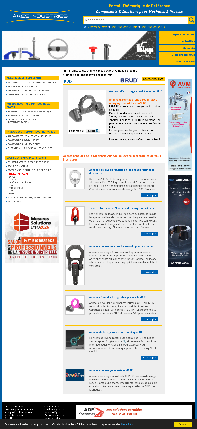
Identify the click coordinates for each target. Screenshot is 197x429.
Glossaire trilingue (183, 54)
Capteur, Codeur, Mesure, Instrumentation (23, 121)
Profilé (13, 190)
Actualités (188, 41)
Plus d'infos (127, 424)
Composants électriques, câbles (27, 94)
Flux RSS (30, 409)
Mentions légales (52, 412)
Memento (189, 48)
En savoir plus (149, 195)
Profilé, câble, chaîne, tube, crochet (29, 170)
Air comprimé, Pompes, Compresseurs (29, 136)
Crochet (13, 185)
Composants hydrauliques (23, 140)
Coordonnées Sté (153, 79)
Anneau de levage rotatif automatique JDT (116, 332)
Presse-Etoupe (16, 188)
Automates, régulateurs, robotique (30, 111)
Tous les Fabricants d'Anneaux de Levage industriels (121, 208)
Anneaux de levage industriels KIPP (111, 370)
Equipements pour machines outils (28, 162)
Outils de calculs (52, 406)
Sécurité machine (18, 166)
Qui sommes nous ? (14, 406)
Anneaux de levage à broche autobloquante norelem (121, 246)
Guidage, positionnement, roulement (30, 90)
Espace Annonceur (184, 34)
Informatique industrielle (24, 115)
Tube (11, 193)
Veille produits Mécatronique (19, 412)
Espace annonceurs (54, 415)
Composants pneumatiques (24, 144)
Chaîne (12, 179)
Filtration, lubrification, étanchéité (30, 148)
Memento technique (15, 415)
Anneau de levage (119, 156)
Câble (12, 176)
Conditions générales (54, 409)
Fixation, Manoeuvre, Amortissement (30, 197)
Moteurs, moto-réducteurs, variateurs (32, 82)
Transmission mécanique (22, 86)
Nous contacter (185, 61)
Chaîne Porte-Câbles (20, 182)
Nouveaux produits (14, 409)
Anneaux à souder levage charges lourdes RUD (117, 297)
